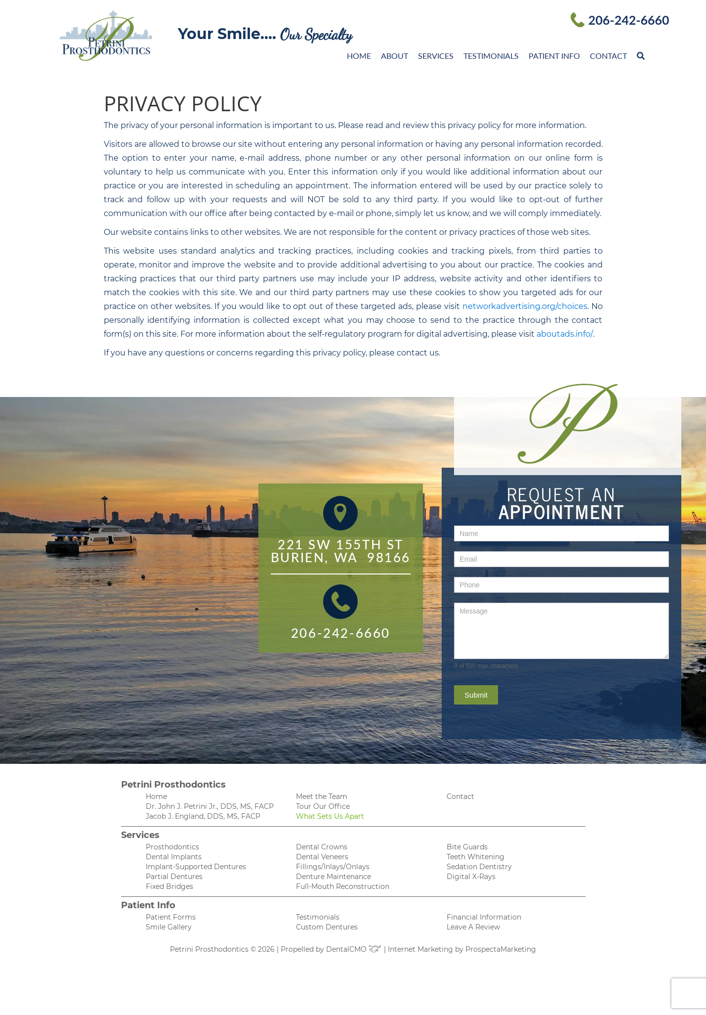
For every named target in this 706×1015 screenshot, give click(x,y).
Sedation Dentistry (479, 866)
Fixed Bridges (169, 886)
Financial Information (484, 917)
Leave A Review (473, 927)
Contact (608, 55)
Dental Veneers (322, 856)
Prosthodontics (172, 846)
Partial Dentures (174, 876)
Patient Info (554, 55)
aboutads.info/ (565, 334)
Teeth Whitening (475, 856)
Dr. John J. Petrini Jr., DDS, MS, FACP (210, 806)
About (394, 55)
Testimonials (491, 55)
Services (436, 55)
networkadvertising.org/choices (524, 306)
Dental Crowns (321, 846)
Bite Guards (467, 846)
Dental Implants (174, 856)
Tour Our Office (323, 806)
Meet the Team (321, 796)
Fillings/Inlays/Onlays (333, 866)
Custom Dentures (327, 927)
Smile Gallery (169, 927)
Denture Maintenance (333, 876)
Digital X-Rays (471, 876)
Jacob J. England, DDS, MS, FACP (203, 816)
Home (359, 55)
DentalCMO (354, 949)
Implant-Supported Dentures (196, 866)
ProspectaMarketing (500, 949)
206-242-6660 (628, 19)
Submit (476, 695)
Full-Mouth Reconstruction (342, 886)
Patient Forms (171, 917)
